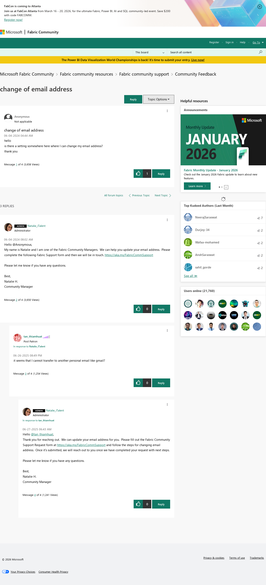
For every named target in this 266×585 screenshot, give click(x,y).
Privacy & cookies (213, 557)
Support (172, 32)
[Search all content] (216, 52)
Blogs (139, 32)
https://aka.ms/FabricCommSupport (129, 255)
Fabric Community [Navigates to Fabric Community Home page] (43, 32)
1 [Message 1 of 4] (16, 164)
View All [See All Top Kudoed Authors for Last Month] (190, 276)
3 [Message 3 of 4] (25, 373)
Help (242, 42)
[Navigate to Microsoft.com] (11, 32)
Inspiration (86, 32)
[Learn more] (197, 186)
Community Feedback (195, 74)
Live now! (198, 60)
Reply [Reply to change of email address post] (161, 173)
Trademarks (257, 557)
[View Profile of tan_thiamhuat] (33, 336)
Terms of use (237, 557)
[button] (133, 99)
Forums (67, 32)
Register (214, 42)
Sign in (230, 42)
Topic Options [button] (157, 99)
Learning (155, 32)
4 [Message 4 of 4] (35, 494)
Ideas (103, 32)
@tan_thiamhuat (42, 434)
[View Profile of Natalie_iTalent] (37, 226)
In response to (29, 346)
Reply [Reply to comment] (161, 309)
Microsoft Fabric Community (27, 74)
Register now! (13, 20)
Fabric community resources (86, 74)
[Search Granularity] (150, 52)
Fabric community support (144, 74)
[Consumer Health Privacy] (53, 571)
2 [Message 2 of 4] (16, 299)
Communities (121, 32)
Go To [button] (256, 42)
